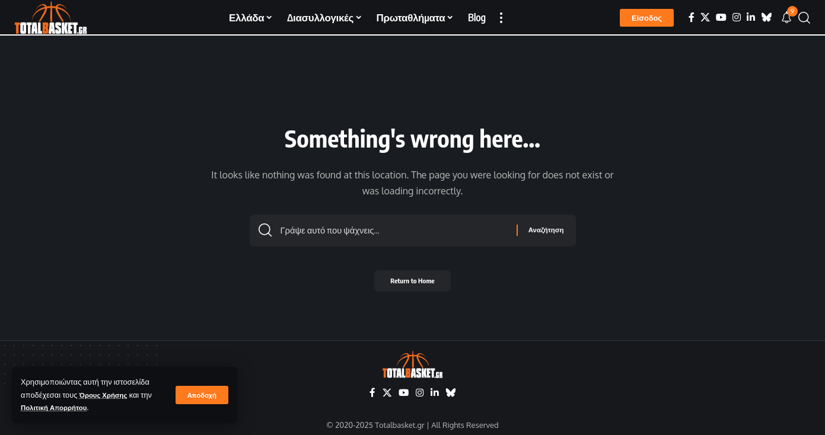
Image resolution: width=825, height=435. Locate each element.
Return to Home (412, 284)
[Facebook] (691, 17)
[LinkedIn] (751, 17)
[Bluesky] (766, 17)
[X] (705, 17)
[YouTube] (721, 17)
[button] (201, 394)
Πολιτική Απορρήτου (58, 407)
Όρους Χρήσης (106, 394)
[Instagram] (737, 17)
